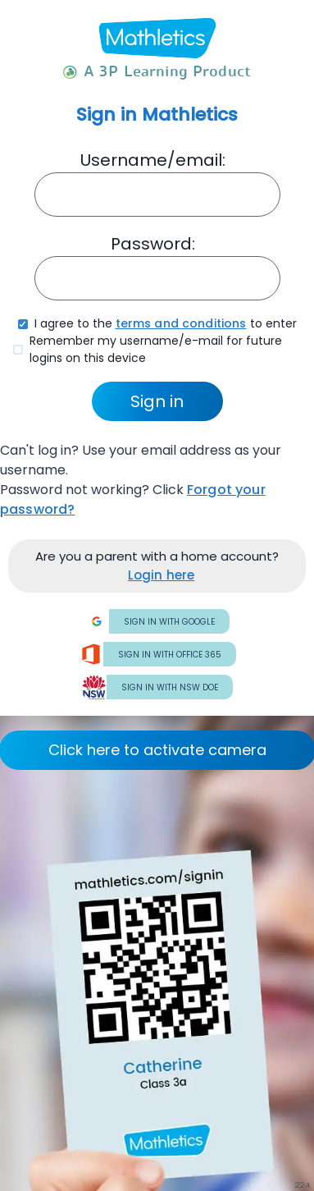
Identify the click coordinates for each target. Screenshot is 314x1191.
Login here (161, 575)
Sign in (157, 401)
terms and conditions (181, 323)
